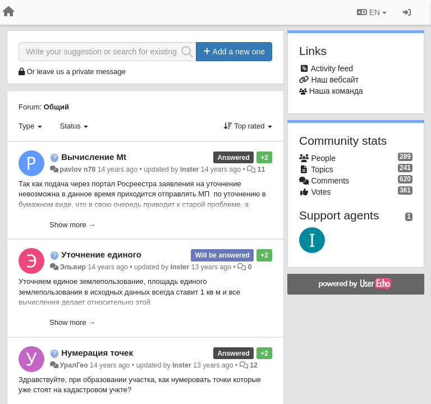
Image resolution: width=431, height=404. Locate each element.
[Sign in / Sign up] (407, 12)
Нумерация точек (97, 352)
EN (372, 12)
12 (254, 365)
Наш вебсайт (335, 79)
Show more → (72, 225)
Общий (56, 107)
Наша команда (336, 90)
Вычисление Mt (93, 157)
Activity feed (332, 68)
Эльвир (72, 267)
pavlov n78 (77, 169)
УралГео (73, 365)
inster (189, 169)
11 (261, 169)
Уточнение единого (101, 254)
